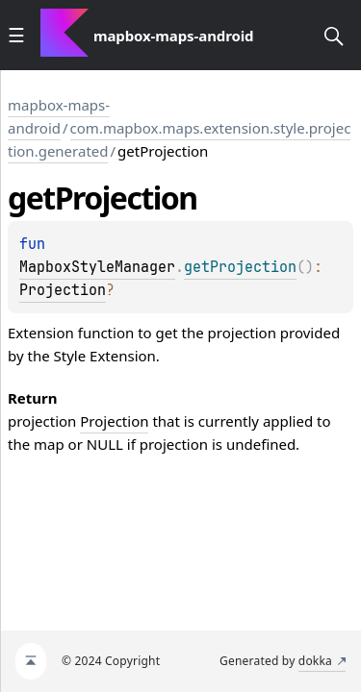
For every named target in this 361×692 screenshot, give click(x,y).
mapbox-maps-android (59, 116)
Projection (62, 290)
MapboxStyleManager (97, 267)
